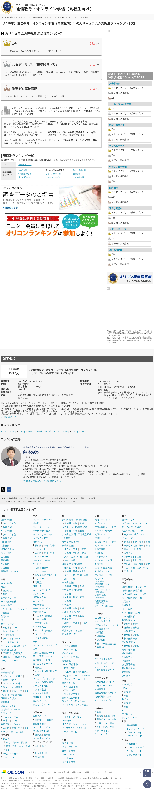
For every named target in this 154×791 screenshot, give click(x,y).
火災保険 (5, 545)
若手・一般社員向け (106, 643)
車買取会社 (38, 604)
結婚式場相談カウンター (107, 693)
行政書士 (68, 675)
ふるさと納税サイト (42, 567)
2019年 (57, 431)
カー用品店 (67, 758)
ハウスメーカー (10, 753)
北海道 (67, 549)
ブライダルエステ (103, 659)
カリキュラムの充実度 (120, 104)
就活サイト (100, 523)
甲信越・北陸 (79, 553)
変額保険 (126, 672)
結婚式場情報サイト (104, 696)
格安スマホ (139, 534)
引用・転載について (93, 772)
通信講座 (66, 660)
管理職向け (102, 640)
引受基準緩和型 (131, 627)
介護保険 (126, 660)
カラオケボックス (103, 730)
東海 (14, 691)
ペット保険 (6, 553)
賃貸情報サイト (8, 702)
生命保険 (5, 556)
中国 (148, 545)
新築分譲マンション (10, 724)
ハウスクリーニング (42, 534)
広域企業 (128, 553)
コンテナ (39, 578)
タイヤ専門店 (68, 762)
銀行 (5, 594)
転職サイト (100, 534)
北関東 (15, 742)
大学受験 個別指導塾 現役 (74, 527)
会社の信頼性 (78, 177)
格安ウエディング (103, 685)
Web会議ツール (102, 628)
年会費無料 (8, 635)
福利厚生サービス (41, 697)
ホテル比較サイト (41, 727)
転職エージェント (103, 545)
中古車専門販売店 (43, 615)
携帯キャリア (128, 519)
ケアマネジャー (82, 675)
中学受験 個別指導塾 (72, 590)
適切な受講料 (24, 177)
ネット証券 (6, 583)
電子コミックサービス (44, 664)
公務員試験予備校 (70, 697)
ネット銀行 (6, 605)
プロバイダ (127, 538)
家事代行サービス (41, 530)
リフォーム (6, 713)
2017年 (75, 431)
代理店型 (7, 527)
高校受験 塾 (68, 545)
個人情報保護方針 (61, 772)
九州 (27, 691)
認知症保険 (127, 653)
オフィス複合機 (40, 693)
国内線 (38, 734)
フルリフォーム (10, 717)
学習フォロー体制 (53, 174)
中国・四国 (24, 746)
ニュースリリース (44, 772)
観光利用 (39, 757)
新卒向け (101, 647)
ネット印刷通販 (102, 621)
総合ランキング (24, 165)
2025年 (4, 431)
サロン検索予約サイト (105, 670)
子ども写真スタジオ (42, 656)
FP (65, 664)
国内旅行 (39, 720)
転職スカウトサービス (105, 542)
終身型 (127, 623)
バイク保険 (6, 530)
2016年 (83, 431)
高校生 (67, 623)
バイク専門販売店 (43, 630)
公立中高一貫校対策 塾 (73, 597)
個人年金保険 (128, 668)
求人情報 (108, 772)
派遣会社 (99, 564)
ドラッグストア (69, 747)
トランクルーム (40, 571)
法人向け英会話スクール (74, 701)
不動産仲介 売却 (9, 672)
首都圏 (6, 691)
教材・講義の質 (79, 170)
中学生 (76, 623)
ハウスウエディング (104, 682)
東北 (8, 742)
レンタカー (38, 593)
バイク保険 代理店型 (132, 598)
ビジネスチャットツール (107, 625)
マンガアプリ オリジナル (45, 678)
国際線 (47, 734)
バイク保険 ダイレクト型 (134, 594)
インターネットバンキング (14, 609)
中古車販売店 (39, 612)
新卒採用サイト (102, 585)
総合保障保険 (128, 664)
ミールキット (39, 549)
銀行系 (6, 627)
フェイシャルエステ (104, 662)
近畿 (20, 691)
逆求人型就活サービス (105, 527)
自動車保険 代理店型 (132, 590)
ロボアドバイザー (9, 660)
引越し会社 (38, 586)
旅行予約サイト (40, 716)
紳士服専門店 (68, 751)
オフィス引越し (40, 686)
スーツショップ (69, 754)
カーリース (38, 601)
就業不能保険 (128, 649)
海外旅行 (50, 720)
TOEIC (67, 672)
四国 (126, 549)
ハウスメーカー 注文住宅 (12, 732)
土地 (27, 676)
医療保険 (5, 560)
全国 (112, 727)
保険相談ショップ (9, 571)
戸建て (19, 676)
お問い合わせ (77, 772)
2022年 (30, 431)
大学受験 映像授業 (71, 542)
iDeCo (125, 699)
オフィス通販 (39, 689)
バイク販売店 (39, 627)
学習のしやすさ (24, 174)
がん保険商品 (128, 642)
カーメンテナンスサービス (46, 645)
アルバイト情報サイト (105, 530)
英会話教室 (67, 653)
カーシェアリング (41, 590)
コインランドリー (41, 538)
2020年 (48, 431)
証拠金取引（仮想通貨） (15, 657)
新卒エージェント (103, 590)
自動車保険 (6, 519)
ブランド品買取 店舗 (43, 682)
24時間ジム (67, 720)
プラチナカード (134, 736)
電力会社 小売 (40, 701)
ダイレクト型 (9, 523)
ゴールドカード (10, 642)
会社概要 (30, 772)
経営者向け (102, 636)
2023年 (22, 431)
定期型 (136, 623)
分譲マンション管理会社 (13, 687)
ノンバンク (17, 627)
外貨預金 (5, 612)
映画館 (98, 712)
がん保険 (5, 564)
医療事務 (73, 664)
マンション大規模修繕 (12, 694)
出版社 (38, 675)
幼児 (66, 649)
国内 (37, 746)
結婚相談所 (100, 689)
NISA (3, 587)
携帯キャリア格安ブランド (135, 523)
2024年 (13, 431)
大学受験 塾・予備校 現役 (74, 519)
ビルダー (7, 739)
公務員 (67, 679)
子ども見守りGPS (42, 704)
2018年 (66, 431)
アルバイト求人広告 (104, 606)
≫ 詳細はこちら (9, 417)
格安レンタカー (40, 597)
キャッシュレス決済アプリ (14, 646)
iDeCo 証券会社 (8, 601)
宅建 (66, 668)
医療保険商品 (128, 620)
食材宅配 (37, 542)
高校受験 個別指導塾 (72, 564)
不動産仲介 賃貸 (9, 698)
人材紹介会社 (101, 596)
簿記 (73, 668)
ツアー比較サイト (41, 738)
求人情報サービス (103, 575)
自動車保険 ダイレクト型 (134, 587)
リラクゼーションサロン (74, 724)
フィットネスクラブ (72, 717)
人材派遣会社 (101, 601)
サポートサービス (53, 177)
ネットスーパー (40, 556)
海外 (44, 746)
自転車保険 (6, 542)
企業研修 (99, 632)
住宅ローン (6, 616)
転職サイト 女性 (102, 538)
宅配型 (38, 582)
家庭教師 (66, 627)
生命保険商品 (128, 631)
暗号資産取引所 (8, 649)
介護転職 (99, 553)
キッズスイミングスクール (74, 728)
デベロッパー (9, 757)
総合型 (38, 667)
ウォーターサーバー (42, 519)
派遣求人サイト (102, 571)
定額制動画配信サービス (45, 652)
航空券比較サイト (41, 723)
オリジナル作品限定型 (46, 671)
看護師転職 (100, 549)
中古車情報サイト (41, 608)
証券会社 (7, 590)
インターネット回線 (131, 556)
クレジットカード (9, 631)
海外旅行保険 (7, 549)
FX (2, 620)
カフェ (36, 649)
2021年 (39, 431)
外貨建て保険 (128, 657)
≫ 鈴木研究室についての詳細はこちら (42, 480)
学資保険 (5, 567)
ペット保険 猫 (128, 616)
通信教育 (66, 619)
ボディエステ (101, 666)
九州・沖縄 (69, 560)
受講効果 (76, 174)
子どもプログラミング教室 (75, 705)
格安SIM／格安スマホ (132, 530)
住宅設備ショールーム (12, 709)
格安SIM (128, 534)
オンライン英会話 (70, 657)
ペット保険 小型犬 (131, 612)
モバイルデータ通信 (131, 527)
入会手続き (23, 170)
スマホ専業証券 (8, 598)
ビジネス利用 (41, 753)
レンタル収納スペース (46, 575)
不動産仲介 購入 (9, 680)
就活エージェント (103, 519)
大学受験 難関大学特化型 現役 (77, 534)
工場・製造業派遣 (103, 567)
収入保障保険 (130, 638)
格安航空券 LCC (41, 731)
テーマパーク (101, 734)
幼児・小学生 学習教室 (73, 630)
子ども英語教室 (69, 646)
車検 (35, 641)
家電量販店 (67, 743)
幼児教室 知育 (69, 634)
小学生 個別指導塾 (71, 612)
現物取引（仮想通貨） (14, 653)
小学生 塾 (66, 604)
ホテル (36, 749)
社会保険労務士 (80, 672)
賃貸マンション (8, 705)
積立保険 (126, 675)
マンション (8, 676)
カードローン (7, 623)
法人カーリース (102, 617)
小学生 (85, 623)
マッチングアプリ (103, 700)
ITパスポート (79, 679)
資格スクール (68, 683)
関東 (114, 715)
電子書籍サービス (41, 660)
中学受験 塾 (68, 582)
